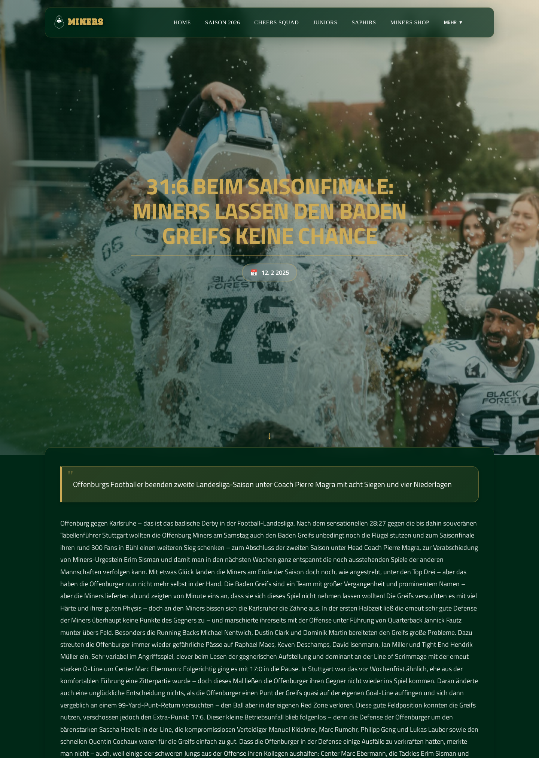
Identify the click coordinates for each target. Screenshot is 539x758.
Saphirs (363, 22)
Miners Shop (409, 22)
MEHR (453, 22)
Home (182, 22)
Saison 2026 (222, 22)
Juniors (325, 22)
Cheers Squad (276, 22)
